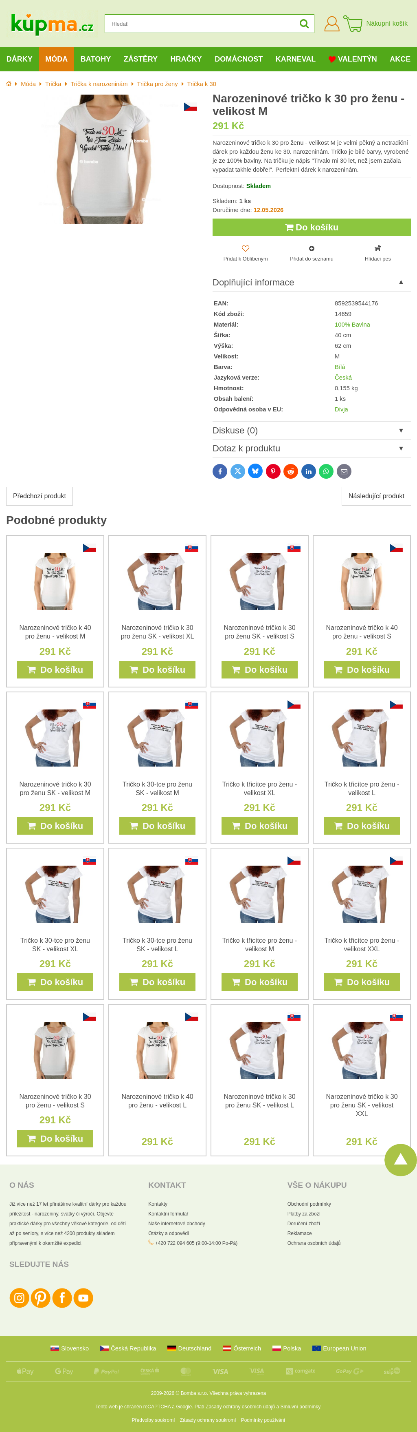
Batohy (96, 59)
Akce (400, 59)
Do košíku (311, 227)
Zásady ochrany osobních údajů (240, 1407)
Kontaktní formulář (168, 1214)
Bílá (340, 367)
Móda (56, 59)
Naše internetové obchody (176, 1223)
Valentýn (353, 59)
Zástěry (141, 59)
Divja (341, 409)
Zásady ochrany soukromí (208, 1420)
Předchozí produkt (39, 496)
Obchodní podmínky (309, 1204)
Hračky (186, 59)
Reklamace (300, 1233)
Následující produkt (376, 496)
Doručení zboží (304, 1223)
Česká (343, 377)
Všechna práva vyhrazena (237, 1393)
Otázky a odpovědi (168, 1233)
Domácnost (239, 59)
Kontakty (157, 1204)
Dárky (20, 59)
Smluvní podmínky (300, 1407)
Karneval (296, 59)
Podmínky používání (263, 1420)
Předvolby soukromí (153, 1420)
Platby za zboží (304, 1214)
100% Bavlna (352, 324)
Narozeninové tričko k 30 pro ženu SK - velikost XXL (361, 1105)
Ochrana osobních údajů (314, 1243)
